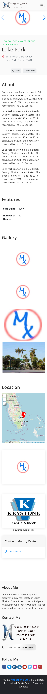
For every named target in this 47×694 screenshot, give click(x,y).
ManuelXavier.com (20, 679)
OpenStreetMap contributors (35, 442)
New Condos (9, 41)
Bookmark (29, 70)
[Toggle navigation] (42, 5)
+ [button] (5, 396)
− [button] (5, 399)
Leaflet (23, 442)
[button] (44, 17)
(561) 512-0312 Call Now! (21, 647)
